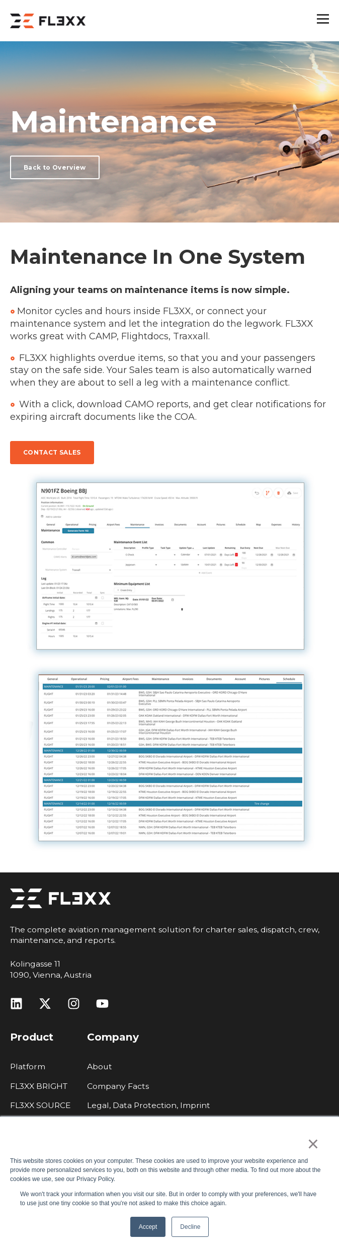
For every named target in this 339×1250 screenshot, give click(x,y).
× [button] (313, 1144)
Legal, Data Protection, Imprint (148, 1105)
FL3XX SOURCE (40, 1105)
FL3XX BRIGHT (38, 1086)
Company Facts (118, 1086)
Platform (27, 1066)
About (99, 1066)
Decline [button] (190, 1226)
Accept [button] (148, 1226)
